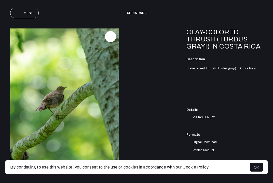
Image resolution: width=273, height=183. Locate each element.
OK (256, 167)
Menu (24, 13)
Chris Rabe (136, 13)
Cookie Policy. (196, 167)
